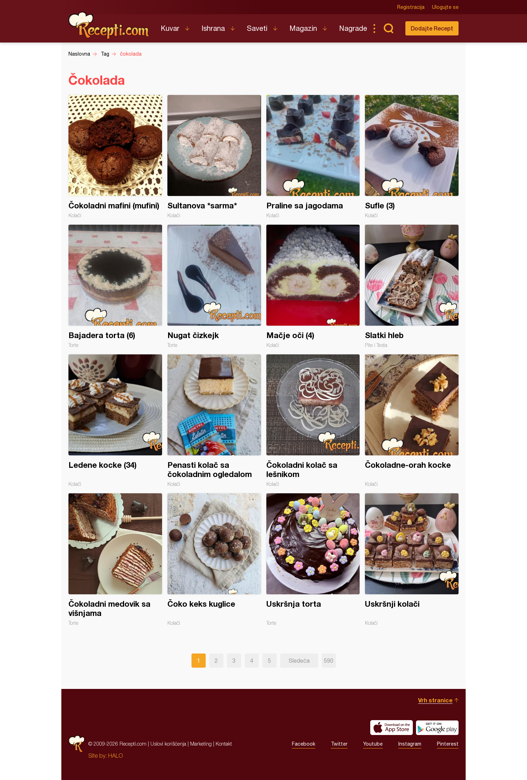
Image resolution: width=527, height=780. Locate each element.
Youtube (373, 744)
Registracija (411, 7)
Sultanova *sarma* (214, 156)
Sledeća (299, 660)
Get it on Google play (437, 727)
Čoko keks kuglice (214, 559)
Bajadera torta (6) (115, 286)
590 (328, 660)
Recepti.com (109, 25)
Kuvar (170, 28)
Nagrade (353, 28)
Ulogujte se (445, 7)
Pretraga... (388, 28)
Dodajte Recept (432, 28)
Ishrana (213, 28)
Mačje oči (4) (313, 286)
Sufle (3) (412, 156)
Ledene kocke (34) (115, 420)
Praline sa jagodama (313, 156)
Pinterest (448, 744)
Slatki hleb (412, 286)
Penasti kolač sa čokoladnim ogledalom (214, 420)
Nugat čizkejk (214, 286)
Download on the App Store (391, 727)
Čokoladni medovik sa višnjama (115, 559)
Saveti (257, 28)
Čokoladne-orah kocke (412, 420)
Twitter (339, 744)
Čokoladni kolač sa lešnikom (313, 420)
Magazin (303, 28)
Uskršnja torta (313, 559)
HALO (115, 755)
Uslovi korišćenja (168, 744)
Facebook (303, 744)
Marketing (201, 744)
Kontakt (224, 744)
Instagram (409, 744)
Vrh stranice (435, 700)
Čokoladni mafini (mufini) (115, 156)
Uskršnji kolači (412, 559)
